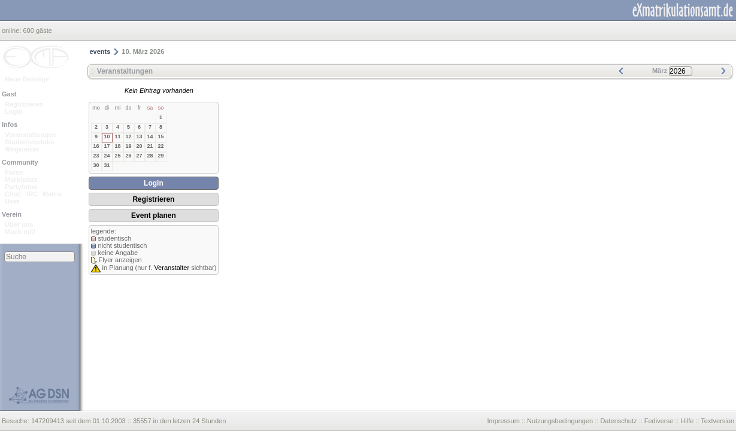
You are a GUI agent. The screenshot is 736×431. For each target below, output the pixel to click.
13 (139, 136)
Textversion (717, 420)
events (100, 51)
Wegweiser (22, 149)
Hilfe (686, 420)
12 (128, 136)
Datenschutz (618, 420)
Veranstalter (171, 267)
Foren (14, 172)
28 (150, 156)
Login (14, 111)
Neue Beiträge (27, 79)
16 (96, 146)
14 (150, 136)
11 (117, 136)
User (12, 201)
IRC (32, 194)
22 (160, 146)
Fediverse (658, 420)
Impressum (503, 420)
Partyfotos (21, 186)
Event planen (153, 215)
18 (117, 146)
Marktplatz (21, 179)
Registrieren (24, 104)
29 (160, 156)
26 (128, 156)
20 (139, 146)
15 (160, 136)
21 (150, 146)
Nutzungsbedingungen (560, 420)
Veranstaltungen (30, 134)
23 (96, 156)
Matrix (52, 194)
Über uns (19, 224)
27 (139, 156)
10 (107, 136)
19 (128, 146)
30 (96, 165)
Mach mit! (20, 231)
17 (107, 146)
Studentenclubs (29, 141)
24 (107, 156)
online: (12, 30)
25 (117, 156)
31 (107, 165)
